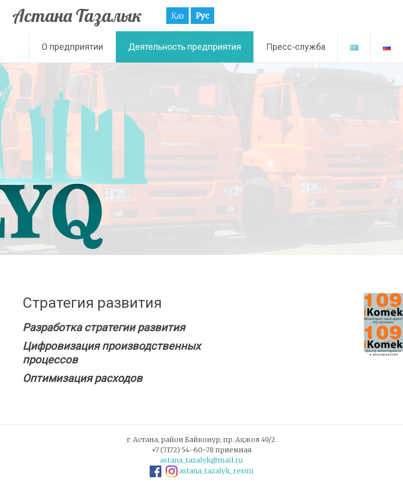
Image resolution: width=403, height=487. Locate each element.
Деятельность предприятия (184, 47)
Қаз (177, 16)
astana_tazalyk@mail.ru (201, 460)
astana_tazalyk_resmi (216, 470)
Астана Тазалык (77, 15)
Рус (202, 16)
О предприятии (72, 47)
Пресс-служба (295, 47)
